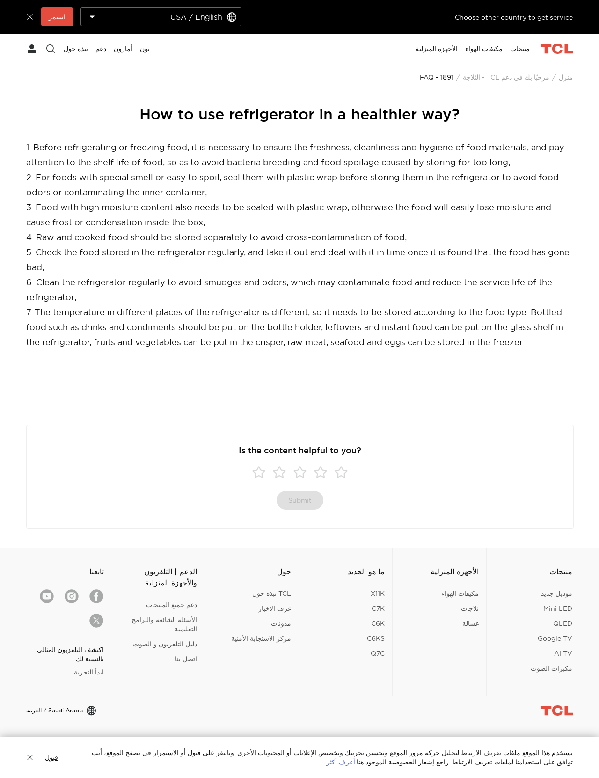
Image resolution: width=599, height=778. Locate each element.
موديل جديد (556, 593)
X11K (378, 593)
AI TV (563, 653)
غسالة (470, 623)
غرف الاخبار (274, 608)
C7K (378, 608)
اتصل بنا (186, 659)
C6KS (376, 638)
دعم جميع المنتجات (171, 604)
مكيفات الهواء (460, 593)
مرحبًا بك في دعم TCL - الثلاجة (506, 77)
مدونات (281, 623)
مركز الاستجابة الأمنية (261, 638)
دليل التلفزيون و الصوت (165, 644)
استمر (57, 17)
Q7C (378, 653)
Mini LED (557, 608)
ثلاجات (470, 608)
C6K (378, 623)
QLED (562, 623)
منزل (566, 77)
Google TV (555, 638)
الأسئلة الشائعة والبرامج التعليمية (164, 624)
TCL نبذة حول (271, 593)
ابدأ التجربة (89, 672)
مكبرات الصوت (551, 668)
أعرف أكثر (340, 762)
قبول (51, 757)
